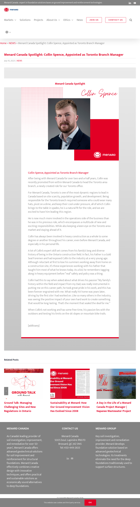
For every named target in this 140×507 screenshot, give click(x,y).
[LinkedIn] (68, 458)
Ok (90, 502)
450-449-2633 (72, 447)
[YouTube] (72, 458)
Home (3, 43)
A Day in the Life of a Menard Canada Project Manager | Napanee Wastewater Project (114, 407)
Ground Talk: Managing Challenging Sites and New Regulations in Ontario (20, 407)
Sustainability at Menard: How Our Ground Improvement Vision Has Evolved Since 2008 (70, 407)
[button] (8, 32)
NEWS (12, 43)
